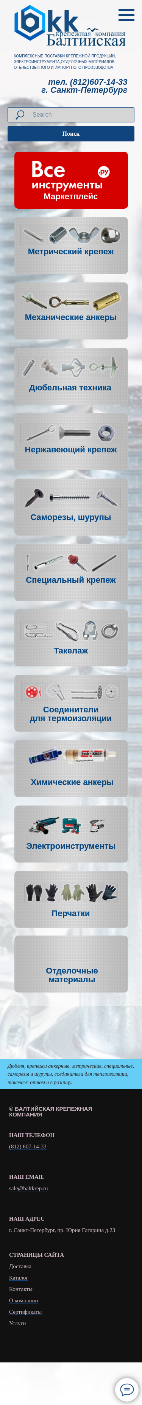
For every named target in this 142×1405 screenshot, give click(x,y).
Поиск (71, 133)
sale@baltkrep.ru (28, 1188)
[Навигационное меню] (126, 15)
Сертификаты (25, 1312)
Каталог (18, 1278)
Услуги (17, 1323)
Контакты (21, 1289)
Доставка (20, 1266)
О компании (23, 1301)
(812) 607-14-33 (28, 1147)
